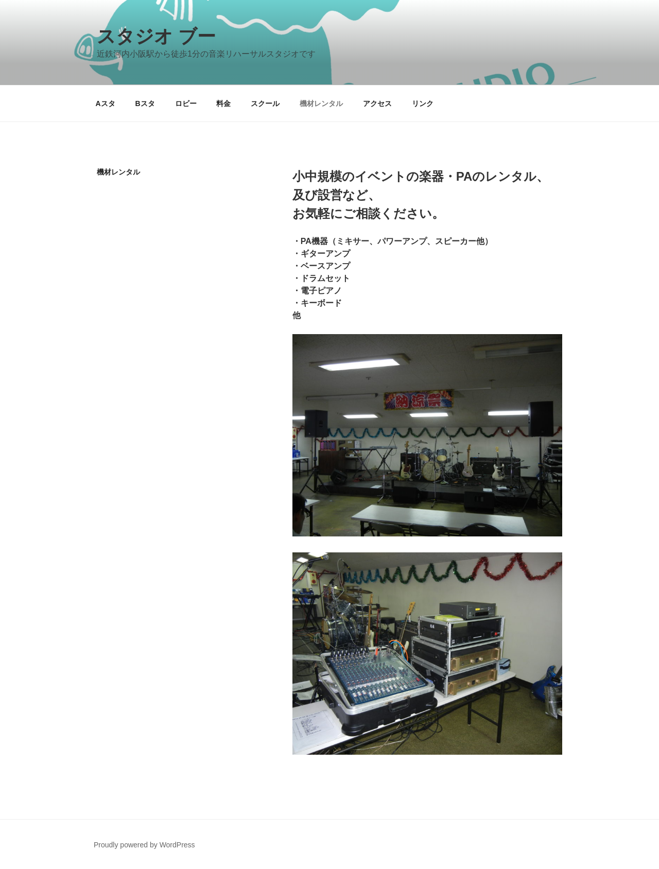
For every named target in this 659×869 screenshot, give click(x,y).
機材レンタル (321, 103)
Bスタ (145, 103)
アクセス (377, 103)
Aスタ (105, 103)
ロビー (186, 103)
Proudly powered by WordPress (144, 845)
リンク (422, 103)
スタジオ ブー (156, 36)
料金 (223, 103)
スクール (265, 103)
